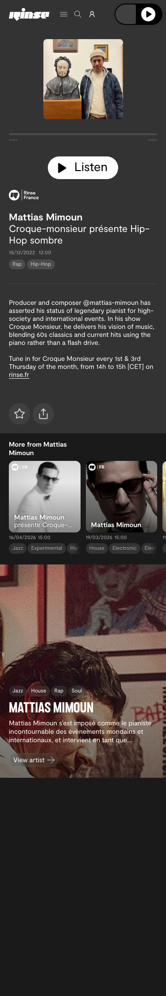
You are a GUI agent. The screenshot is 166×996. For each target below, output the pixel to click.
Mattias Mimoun (45, 217)
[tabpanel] (83, 136)
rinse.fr (19, 374)
